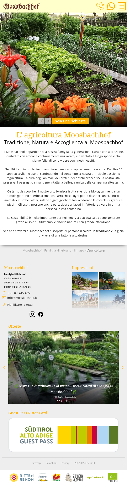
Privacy (65, 463)
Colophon (51, 463)
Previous (41, 121)
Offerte (14, 326)
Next (48, 121)
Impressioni (82, 267)
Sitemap (36, 463)
